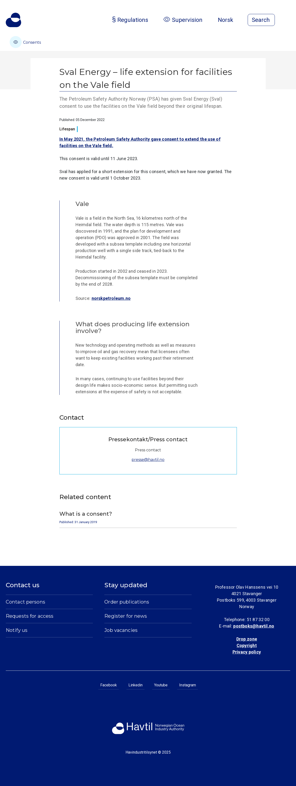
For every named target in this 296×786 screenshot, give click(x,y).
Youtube (161, 685)
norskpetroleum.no (111, 298)
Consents (25, 42)
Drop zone (246, 638)
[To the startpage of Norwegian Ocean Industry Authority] (13, 20)
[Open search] (261, 20)
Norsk (229, 20)
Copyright (247, 645)
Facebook (108, 685)
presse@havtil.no (148, 459)
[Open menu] (287, 20)
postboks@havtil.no (253, 626)
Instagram (187, 685)
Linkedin (135, 685)
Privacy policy (247, 651)
